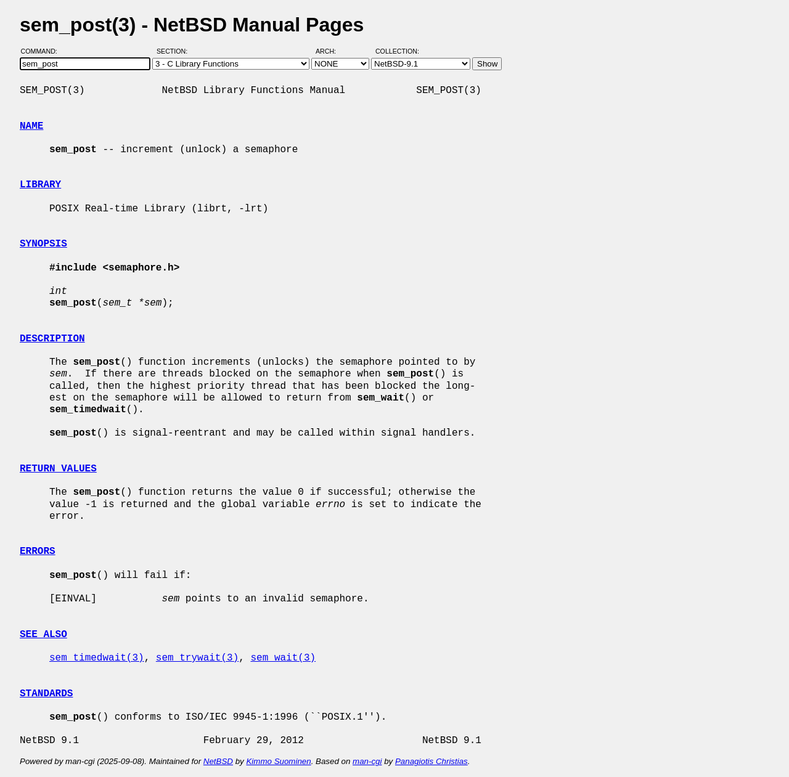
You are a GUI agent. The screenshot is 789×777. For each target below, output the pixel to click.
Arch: (331, 51)
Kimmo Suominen (278, 761)
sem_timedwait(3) (96, 658)
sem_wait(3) (283, 658)
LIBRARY (40, 185)
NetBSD (218, 761)
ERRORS (37, 551)
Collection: (397, 51)
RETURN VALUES (58, 469)
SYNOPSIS (43, 244)
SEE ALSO (43, 634)
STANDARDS (46, 694)
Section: (175, 51)
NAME (31, 126)
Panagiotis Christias (431, 761)
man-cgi (367, 761)
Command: (43, 51)
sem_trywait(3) (197, 658)
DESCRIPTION (52, 339)
